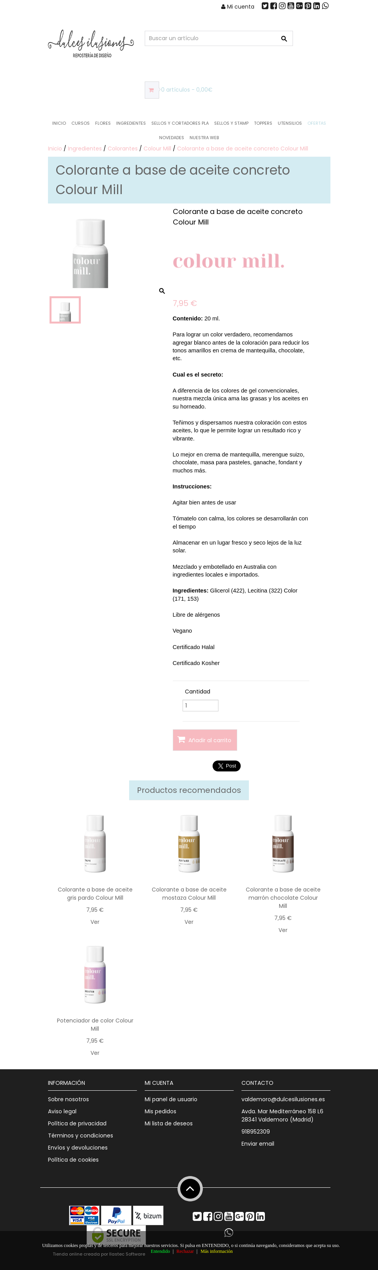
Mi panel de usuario (171, 1099)
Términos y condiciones (80, 1135)
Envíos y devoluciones (78, 1147)
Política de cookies (73, 1160)
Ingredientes (131, 123)
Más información (216, 1251)
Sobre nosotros (68, 1099)
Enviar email (257, 1144)
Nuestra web (204, 137)
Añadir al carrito (204, 739)
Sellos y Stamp (231, 123)
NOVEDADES (171, 137)
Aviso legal (62, 1111)
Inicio (59, 123)
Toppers (263, 123)
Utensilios (290, 123)
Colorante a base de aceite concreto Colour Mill (242, 148)
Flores (103, 123)
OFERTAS (316, 123)
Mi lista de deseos (169, 1123)
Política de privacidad (77, 1123)
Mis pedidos (160, 1111)
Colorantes (123, 148)
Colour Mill (157, 148)
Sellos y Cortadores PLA (180, 123)
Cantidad (197, 691)
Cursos (80, 123)
